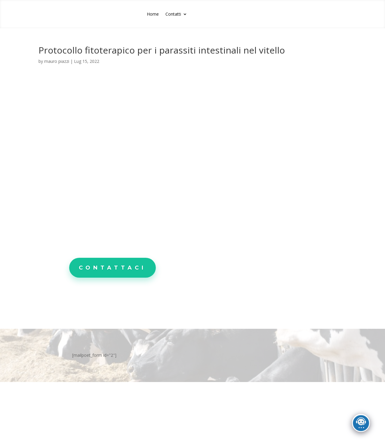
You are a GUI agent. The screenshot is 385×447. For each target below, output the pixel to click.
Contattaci (112, 267)
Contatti (173, 14)
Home (153, 14)
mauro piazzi (56, 61)
